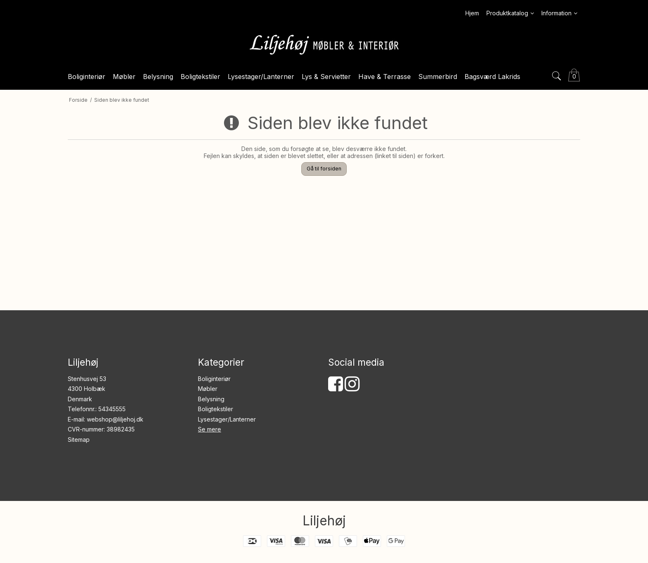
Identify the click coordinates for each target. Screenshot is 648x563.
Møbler (207, 388)
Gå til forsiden (324, 168)
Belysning (211, 398)
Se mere (209, 429)
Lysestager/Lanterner (227, 419)
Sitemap (79, 439)
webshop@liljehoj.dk (115, 419)
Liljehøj (324, 521)
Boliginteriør (214, 378)
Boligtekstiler (215, 408)
